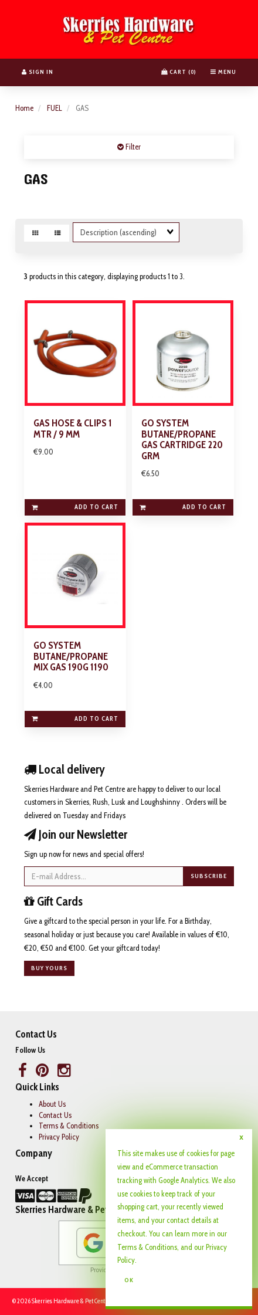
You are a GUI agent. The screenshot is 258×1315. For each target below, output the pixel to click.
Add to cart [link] (75, 507)
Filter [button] (132, 146)
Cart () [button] (178, 72)
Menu (223, 72)
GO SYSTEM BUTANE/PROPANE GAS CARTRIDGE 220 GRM (182, 439)
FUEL (54, 108)
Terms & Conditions (69, 1125)
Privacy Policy (59, 1136)
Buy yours (49, 968)
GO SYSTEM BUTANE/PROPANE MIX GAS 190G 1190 (70, 656)
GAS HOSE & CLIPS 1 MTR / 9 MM (72, 428)
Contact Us (55, 1115)
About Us (52, 1104)
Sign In (37, 72)
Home (24, 108)
